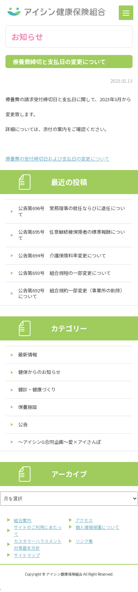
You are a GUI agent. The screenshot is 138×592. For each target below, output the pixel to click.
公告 (23, 424)
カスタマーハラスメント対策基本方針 (38, 544)
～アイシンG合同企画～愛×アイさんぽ (59, 441)
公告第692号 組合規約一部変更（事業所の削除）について (71, 293)
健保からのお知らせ (39, 371)
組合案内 (22, 520)
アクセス (84, 520)
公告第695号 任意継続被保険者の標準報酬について (71, 234)
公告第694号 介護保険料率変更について (62, 255)
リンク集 (84, 541)
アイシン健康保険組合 (56, 12)
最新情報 (27, 354)
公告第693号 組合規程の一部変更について (64, 272)
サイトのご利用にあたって (38, 530)
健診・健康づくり (37, 389)
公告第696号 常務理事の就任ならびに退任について (71, 211)
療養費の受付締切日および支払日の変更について (57, 158)
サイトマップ (27, 555)
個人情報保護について (97, 527)
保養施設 (27, 406)
